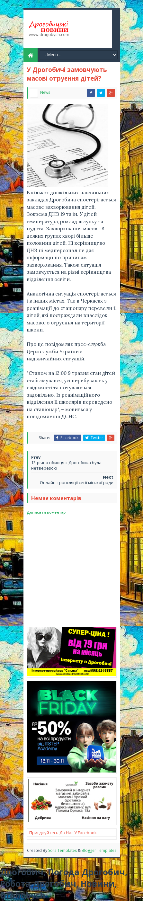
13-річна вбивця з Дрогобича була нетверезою (66, 465)
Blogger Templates (99, 850)
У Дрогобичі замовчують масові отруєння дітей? (67, 74)
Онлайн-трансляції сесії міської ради (76, 482)
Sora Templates (63, 850)
